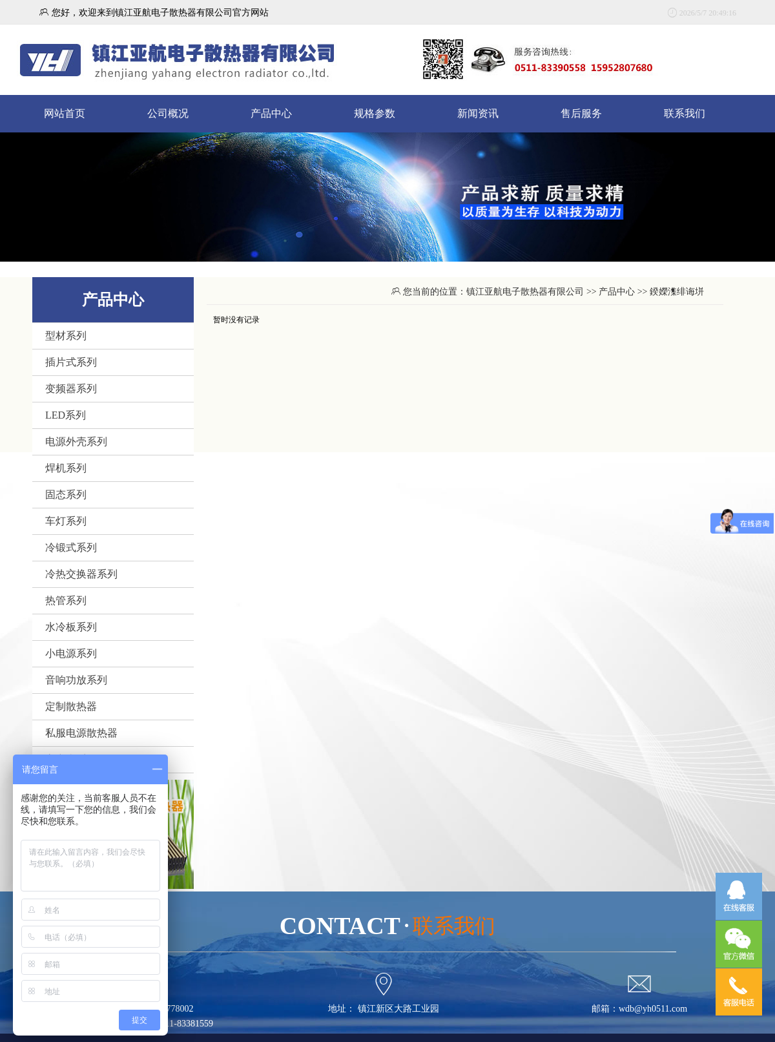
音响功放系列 (76, 679)
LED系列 (65, 415)
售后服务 (581, 113)
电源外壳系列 (76, 441)
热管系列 (66, 600)
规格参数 (374, 113)
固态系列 (66, 494)
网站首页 (64, 113)
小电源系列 (71, 653)
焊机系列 (66, 468)
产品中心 (271, 113)
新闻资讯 (478, 113)
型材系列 (66, 335)
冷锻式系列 (71, 547)
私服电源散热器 (81, 732)
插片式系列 (71, 362)
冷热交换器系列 (81, 573)
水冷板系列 (71, 626)
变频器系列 (71, 388)
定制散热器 (71, 706)
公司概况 (168, 113)
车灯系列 (66, 521)
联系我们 (684, 113)
